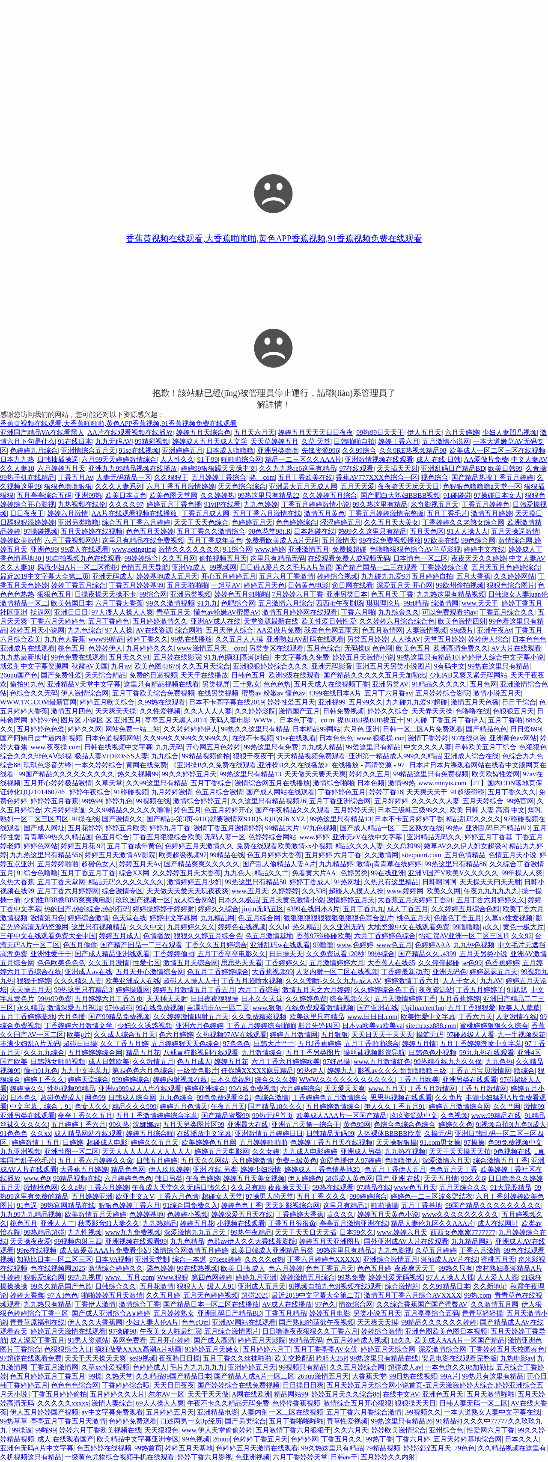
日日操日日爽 (303, 1385)
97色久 (325, 1304)
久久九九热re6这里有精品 (297, 468)
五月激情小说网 (446, 441)
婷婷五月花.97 (82, 846)
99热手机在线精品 (27, 477)
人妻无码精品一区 (123, 477)
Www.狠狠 (172, 1277)
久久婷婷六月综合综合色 (397, 621)
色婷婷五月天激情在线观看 (257, 1448)
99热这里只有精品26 (401, 1421)
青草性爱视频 (347, 1421)
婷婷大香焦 (27, 1295)
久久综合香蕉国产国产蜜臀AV (422, 1304)
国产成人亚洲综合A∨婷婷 (110, 1313)
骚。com (262, 477)
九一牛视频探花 (521, 1034)
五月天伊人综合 (229, 630)
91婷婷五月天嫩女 (212, 1349)
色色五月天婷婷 (150, 531)
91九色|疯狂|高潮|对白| (237, 657)
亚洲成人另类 (360, 1151)
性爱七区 (146, 962)
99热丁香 (379, 1439)
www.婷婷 (314, 837)
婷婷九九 (340, 1070)
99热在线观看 (333, 1187)
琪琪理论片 (383, 603)
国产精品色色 (486, 729)
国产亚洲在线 (377, 1007)
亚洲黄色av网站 (513, 738)
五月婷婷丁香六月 (78, 1124)
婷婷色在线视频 (242, 926)
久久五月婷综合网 (357, 1367)
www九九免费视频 (133, 1232)
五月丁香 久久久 (321, 1196)
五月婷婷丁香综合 (218, 477)
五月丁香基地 (421, 1205)
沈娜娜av (146, 1124)
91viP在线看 (222, 504)
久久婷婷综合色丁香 (384, 989)
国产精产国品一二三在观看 (376, 567)
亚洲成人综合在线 (471, 756)
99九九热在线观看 (486, 1052)
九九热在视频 (405, 1151)
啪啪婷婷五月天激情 (112, 1295)
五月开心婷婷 (170, 1340)
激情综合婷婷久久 (115, 1268)
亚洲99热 (88, 495)
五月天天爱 (357, 486)
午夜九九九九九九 (491, 890)
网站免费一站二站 (132, 729)
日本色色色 (529, 639)
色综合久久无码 (34, 693)
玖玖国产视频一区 (143, 899)
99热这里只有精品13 (250, 774)
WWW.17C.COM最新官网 (38, 702)
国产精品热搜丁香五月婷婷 (492, 477)
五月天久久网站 (205, 1160)
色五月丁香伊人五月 (395, 1169)
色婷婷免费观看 (133, 1421)
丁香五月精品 (285, 1313)
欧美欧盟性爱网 (496, 774)
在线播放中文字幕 (204, 1133)
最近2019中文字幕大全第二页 (44, 576)
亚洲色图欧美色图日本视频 (446, 1331)
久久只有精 (248, 1187)
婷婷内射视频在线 (180, 1079)
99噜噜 (323, 944)
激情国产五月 (299, 711)
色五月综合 (112, 837)
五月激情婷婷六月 (336, 962)
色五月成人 (194, 1061)
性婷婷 (10, 1277)
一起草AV (226, 585)
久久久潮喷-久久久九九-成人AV (333, 980)
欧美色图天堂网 (173, 495)
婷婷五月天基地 (189, 1448)
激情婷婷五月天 (351, 899)
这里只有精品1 (345, 1205)
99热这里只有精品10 (428, 657)
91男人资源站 (88, 1340)
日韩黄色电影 (308, 585)
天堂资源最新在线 (271, 621)
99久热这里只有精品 (332, 1448)
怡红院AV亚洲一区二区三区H (463, 935)
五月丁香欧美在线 (305, 477)
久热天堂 (119, 1376)
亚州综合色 (446, 1430)
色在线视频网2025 (57, 1268)
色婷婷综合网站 (272, 837)
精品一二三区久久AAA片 (303, 459)
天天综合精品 (105, 675)
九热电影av (517, 1358)
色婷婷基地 (146, 1214)
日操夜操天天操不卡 (105, 594)
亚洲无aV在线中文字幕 (368, 837)
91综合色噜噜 (37, 873)
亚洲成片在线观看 (27, 648)
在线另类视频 (217, 693)
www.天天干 (480, 603)
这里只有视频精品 (98, 926)
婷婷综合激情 (88, 917)
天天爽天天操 (115, 711)
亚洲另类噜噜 (277, 450)
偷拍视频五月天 (223, 558)
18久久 (401, 1340)
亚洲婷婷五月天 (252, 1367)
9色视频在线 (512, 1151)
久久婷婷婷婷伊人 (190, 729)
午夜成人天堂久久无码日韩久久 (180, 1187)
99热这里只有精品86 (455, 864)
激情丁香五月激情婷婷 (228, 828)
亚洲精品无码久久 (434, 837)
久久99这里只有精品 (157, 783)
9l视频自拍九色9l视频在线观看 (335, 1286)
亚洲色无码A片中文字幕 (37, 1448)
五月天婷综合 (482, 801)
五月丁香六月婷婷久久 (490, 899)
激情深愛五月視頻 (74, 1007)
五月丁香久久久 (512, 792)
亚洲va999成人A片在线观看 (140, 1088)
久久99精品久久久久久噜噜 (129, 810)
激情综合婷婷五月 (200, 801)
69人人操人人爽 (160, 1403)
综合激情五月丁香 (500, 1160)
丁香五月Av (75, 477)
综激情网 (445, 603)
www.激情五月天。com (211, 648)
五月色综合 (324, 648)
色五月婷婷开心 (228, 810)
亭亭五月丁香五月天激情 (68, 1421)
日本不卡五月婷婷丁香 (409, 819)
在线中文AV (401, 1394)
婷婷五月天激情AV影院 (120, 855)
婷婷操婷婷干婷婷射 (163, 908)
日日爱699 (525, 729)
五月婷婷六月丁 (267, 1349)
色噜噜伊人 (401, 1160)
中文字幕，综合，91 (40, 1106)
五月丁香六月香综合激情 (364, 1412)
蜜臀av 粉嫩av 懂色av (273, 693)
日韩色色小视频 (432, 1052)
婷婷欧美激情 (20, 540)
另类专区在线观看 (276, 648)
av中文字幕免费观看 (112, 1412)
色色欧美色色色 (61, 962)
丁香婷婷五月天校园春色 (507, 1349)
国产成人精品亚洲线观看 (112, 953)
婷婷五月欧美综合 (107, 702)
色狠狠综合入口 (68, 1349)
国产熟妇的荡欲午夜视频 (316, 1322)
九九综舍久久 (398, 612)
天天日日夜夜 (173, 1385)
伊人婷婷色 (305, 1178)
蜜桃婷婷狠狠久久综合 (494, 1025)
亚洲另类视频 (190, 594)
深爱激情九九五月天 (195, 1232)
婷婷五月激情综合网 (459, 1106)
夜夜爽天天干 (414, 1268)
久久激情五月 (153, 1061)
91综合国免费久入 (190, 1205)
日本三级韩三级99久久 (412, 810)
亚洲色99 (44, 549)
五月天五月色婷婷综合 (505, 567)
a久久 (491, 926)
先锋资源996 (320, 450)
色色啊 (382, 648)
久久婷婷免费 (306, 998)
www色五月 (394, 944)
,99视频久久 (423, 1412)
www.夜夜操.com (55, 747)
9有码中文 (449, 666)
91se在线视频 (139, 450)
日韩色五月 (248, 675)
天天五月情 (441, 1178)
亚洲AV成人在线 (216, 621)
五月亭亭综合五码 (44, 495)
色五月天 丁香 (392, 594)
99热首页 (148, 1448)
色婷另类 (354, 873)
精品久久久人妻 (359, 846)
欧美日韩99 (505, 468)
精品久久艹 (271, 873)
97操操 (474, 1142)
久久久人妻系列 (119, 486)
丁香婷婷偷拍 (173, 953)
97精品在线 (374, 1187)
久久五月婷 (163, 1295)
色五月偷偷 (80, 944)
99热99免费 (54, 998)
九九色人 (237, 873)
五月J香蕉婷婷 (319, 1043)
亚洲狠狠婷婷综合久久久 (270, 666)
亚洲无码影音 (331, 666)
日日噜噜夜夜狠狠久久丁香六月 (310, 1331)
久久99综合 (359, 450)
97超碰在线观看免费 (31, 1358)
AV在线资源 (154, 630)
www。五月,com (129, 1277)
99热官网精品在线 (67, 1205)
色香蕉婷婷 (502, 962)
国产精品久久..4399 (427, 953)
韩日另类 (168, 1178)
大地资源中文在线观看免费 (408, 926)
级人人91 (221, 1286)
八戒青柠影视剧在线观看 (200, 1052)
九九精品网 (217, 917)
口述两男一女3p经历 (191, 1421)
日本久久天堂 (262, 998)
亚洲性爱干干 (50, 953)
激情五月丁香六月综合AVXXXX (412, 1295)
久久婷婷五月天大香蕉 (186, 873)
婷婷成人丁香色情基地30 (322, 1169)
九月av (121, 666)
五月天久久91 (129, 657)
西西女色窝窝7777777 (462, 1232)
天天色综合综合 (242, 486)
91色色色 (13, 1133)
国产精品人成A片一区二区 (254, 1376)
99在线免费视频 (160, 1007)
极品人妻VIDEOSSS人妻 (111, 756)
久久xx (40, 1133)
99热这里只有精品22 (268, 495)
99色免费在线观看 (78, 657)
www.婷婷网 (405, 890)
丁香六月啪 (358, 612)
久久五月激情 (108, 962)
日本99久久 (357, 1232)
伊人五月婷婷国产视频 (44, 1412)
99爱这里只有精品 (373, 747)
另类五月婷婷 (367, 639)
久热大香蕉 (17, 882)
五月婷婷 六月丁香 (333, 855)
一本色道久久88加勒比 (459, 1367)
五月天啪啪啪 (187, 585)
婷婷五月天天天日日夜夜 (315, 432)
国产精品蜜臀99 (225, 1115)
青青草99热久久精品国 (58, 837)
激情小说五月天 (497, 693)
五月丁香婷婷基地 (27, 1016)
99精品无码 (306, 1340)
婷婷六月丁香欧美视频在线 (100, 1430)
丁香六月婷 (413, 1439)
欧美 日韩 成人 (243, 1268)
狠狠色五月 (54, 594)
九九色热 (499, 1061)
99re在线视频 (36, 1250)
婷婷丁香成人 (310, 882)
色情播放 (156, 935)
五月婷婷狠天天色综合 (185, 1043)
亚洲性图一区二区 (71, 1151)
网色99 (95, 1097)
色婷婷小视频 (187, 1214)
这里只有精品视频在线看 (161, 684)
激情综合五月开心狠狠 (357, 1403)
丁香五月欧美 (418, 1079)
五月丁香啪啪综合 (371, 1043)
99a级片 (462, 630)
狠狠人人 (190, 1286)
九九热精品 (160, 1223)
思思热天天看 (241, 962)
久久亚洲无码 (343, 926)
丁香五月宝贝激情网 (480, 1070)
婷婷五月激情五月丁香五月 (194, 989)
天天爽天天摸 (377, 1322)
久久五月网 (179, 558)
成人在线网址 (497, 1223)
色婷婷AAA (432, 944)
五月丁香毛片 (447, 513)
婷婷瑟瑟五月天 (494, 971)
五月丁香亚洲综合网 (340, 801)
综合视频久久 (350, 998)
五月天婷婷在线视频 (91, 531)
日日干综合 (519, 702)
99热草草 (13, 1421)
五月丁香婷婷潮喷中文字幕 (481, 1043)
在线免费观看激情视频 (319, 1007)
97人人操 (119, 630)
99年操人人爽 (521, 873)
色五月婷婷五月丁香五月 (47, 1376)
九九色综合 (85, 630)
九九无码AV (113, 441)
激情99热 (401, 783)
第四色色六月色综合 (143, 1070)
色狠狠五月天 (513, 711)
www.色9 (37, 1178)
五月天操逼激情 (515, 531)
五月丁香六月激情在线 (266, 513)
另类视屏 (215, 684)
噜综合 (524, 1070)
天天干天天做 (208, 1394)
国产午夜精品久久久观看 (293, 810)
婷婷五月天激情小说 (363, 657)
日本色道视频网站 (112, 738)
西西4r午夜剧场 (339, 603)
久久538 (314, 890)
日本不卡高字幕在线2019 (226, 702)
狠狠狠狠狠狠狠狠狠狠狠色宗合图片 (338, 917)
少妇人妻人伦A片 (152, 1322)
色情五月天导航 (145, 567)
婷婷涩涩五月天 (427, 1448)
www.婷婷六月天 (402, 1232)
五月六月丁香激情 (286, 576)
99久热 (119, 1124)
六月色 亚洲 (361, 729)
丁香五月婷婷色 (485, 504)
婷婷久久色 (455, 1124)
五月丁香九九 (363, 908)
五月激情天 (339, 540)
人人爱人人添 (497, 1277)
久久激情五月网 (494, 1304)
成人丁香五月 (407, 908)
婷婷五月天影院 (262, 1340)
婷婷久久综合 (387, 711)
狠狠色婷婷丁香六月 (129, 1205)
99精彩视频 (152, 441)
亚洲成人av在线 (88, 971)
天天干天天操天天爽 (95, 1358)
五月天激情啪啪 (491, 1394)
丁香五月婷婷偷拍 (59, 1394)
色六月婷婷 (176, 1034)
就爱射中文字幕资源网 (34, 666)
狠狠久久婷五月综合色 (208, 935)
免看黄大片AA (314, 873)
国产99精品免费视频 (119, 1016)
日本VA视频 (113, 1259)
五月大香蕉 (473, 576)
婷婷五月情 (419, 1043)
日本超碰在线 (314, 531)
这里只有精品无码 (277, 558)
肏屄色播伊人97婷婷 (350, 1160)
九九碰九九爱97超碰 (416, 702)
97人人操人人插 (450, 1277)
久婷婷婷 (285, 890)
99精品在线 (227, 855)
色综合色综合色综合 (404, 1124)
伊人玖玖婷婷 (169, 1169)
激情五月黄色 (324, 513)
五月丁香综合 (211, 783)
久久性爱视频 (160, 711)
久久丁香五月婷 (124, 1043)
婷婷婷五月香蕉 (54, 801)
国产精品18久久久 (275, 1106)
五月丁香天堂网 (61, 882)
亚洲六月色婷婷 (199, 1025)
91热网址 (347, 882)
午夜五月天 (228, 1106)
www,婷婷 (270, 549)
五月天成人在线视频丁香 (331, 684)
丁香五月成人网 (205, 513)
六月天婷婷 (462, 432)
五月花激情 (157, 1286)
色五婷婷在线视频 (104, 1448)
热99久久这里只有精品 (372, 531)
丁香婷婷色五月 (342, 792)
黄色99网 (357, 1124)
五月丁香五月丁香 (88, 873)
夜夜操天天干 (288, 1187)
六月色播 (71, 1016)
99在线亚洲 (388, 873)
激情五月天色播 (475, 702)
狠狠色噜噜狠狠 (68, 486)
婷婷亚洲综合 (205, 1088)
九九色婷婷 (261, 504)
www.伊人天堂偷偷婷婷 (217, 1430)
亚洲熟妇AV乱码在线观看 (305, 639)
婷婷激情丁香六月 (411, 980)
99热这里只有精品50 (255, 882)
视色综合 (434, 477)
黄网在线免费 (146, 765)
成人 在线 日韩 (438, 459)
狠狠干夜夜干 (253, 756)
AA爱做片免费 (486, 459)
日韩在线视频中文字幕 (118, 747)
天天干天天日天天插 (306, 1232)
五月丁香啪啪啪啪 (296, 1421)
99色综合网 (478, 540)
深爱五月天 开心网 (404, 585)
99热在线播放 (191, 639)
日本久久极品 (238, 899)
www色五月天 (415, 1187)
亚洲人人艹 (57, 1223)
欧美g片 (79, 1034)
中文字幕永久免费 (301, 657)
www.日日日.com (372, 1016)
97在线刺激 (469, 738)
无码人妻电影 (229, 720)
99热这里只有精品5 (345, 1250)
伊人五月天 (424, 432)
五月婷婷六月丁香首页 (108, 998)
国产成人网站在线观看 (280, 792)
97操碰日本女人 (498, 495)
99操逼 (22, 1430)
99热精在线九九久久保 (448, 1061)
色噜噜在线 (473, 711)
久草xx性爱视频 (509, 917)
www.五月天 (250, 890)
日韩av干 (344, 1457)
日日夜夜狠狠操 (214, 998)
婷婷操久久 (27, 1088)
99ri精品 (415, 603)
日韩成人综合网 (132, 1097)
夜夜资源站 (436, 989)
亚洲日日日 (71, 612)
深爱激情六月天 (446, 1160)
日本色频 (370, 783)
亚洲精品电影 (217, 1412)
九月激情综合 (262, 1052)
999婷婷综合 (131, 1079)
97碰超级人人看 (470, 1034)
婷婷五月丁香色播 (173, 504)
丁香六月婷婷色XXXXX (323, 1259)
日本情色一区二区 (420, 558)
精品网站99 (291, 1394)
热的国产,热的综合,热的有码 (87, 908)
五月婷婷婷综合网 (95, 1052)
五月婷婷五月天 (170, 1412)
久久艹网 (507, 1106)
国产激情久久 (122, 819)
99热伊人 (310, 1070)
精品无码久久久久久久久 (126, 882)
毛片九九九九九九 (197, 1367)
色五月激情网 (382, 630)
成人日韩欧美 (108, 1061)
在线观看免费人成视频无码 (349, 558)
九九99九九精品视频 (31, 1214)
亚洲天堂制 (152, 1259)
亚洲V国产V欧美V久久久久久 (453, 873)
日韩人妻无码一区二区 (473, 1403)
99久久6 (473, 1178)
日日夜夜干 (27, 513)
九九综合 (165, 756)
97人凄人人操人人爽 (122, 612)
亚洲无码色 (449, 971)
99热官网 (520, 801)
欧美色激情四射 (462, 621)
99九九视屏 (85, 1277)
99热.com (477, 1295)
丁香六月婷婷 (108, 1187)
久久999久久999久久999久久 (186, 738)
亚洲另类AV (390, 684)
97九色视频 (319, 828)
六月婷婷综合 (300, 1088)
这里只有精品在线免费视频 (143, 540)
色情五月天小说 (512, 855)
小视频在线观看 (241, 1223)
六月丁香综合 (258, 989)
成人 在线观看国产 (65, 1439)
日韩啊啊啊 (439, 882)
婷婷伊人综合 (488, 639)
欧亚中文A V (135, 1196)
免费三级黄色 (296, 1160)
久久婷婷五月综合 (329, 495)
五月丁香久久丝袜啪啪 (237, 1358)
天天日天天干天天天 (382, 1034)
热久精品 (306, 926)
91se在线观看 (296, 738)
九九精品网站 (471, 1241)
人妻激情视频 (426, 630)
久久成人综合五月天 (124, 1034)
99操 (95, 1376)
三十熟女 (246, 684)
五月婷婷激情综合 (333, 1106)
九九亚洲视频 (20, 1151)
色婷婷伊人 (105, 648)
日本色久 (23, 1097)
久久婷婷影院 (255, 711)
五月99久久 (365, 702)
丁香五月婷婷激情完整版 (386, 513)
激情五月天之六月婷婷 (316, 989)
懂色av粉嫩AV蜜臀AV (226, 612)
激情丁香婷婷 (428, 738)
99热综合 (381, 953)
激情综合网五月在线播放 (272, 783)
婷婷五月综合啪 (150, 1133)
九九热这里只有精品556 (46, 855)
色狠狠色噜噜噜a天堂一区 (482, 486)
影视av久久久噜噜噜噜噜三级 (401, 1070)
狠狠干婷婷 (34, 980)
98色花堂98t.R (269, 531)
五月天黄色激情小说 (293, 899)
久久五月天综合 (206, 666)
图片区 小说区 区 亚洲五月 (101, 720)
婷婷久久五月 (369, 774)
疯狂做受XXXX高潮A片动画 (138, 1349)
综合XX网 (134, 873)
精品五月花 (143, 1052)
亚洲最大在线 (247, 1124)
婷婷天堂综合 (88, 1079)
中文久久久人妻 (428, 747)
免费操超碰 (349, 549)
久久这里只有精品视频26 (268, 801)
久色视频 (454, 1115)
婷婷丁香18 (386, 792)
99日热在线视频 (413, 1376)
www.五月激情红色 (382, 1061)
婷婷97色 (44, 720)
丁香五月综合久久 (507, 612)
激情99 (534, 1106)
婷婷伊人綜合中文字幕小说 (503, 657)
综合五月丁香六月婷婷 (136, 522)
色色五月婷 (374, 1268)
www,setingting (133, 549)
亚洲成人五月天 (262, 1286)
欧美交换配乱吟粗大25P (310, 1358)
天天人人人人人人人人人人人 (146, 1151)
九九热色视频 (473, 944)
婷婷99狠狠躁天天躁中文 (218, 468)
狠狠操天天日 (415, 1403)
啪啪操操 (384, 1205)
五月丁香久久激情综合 (211, 531)
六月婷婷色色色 (128, 1178)
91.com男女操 (440, 1142)
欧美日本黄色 (125, 495)
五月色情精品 (464, 855)
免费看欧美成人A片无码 (282, 540)
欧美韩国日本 (71, 603)
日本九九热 (17, 459)
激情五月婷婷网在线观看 (299, 612)
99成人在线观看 (85, 549)
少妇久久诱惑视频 (144, 1025)
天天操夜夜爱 (30, 1241)
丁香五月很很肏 (292, 1223)
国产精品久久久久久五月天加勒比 (374, 675)
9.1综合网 (237, 549)
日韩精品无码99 (330, 1133)
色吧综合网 (238, 603)
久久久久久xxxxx (63, 1403)
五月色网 (483, 684)
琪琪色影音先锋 (47, 765)
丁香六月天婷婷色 (57, 621)
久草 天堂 (316, 441)
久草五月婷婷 (435, 1250)
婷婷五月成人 (119, 935)
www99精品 (106, 639)
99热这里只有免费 (271, 747)
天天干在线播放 (204, 675)
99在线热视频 (197, 1268)
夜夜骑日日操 (179, 1358)
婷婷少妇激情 (260, 1169)
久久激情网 (381, 855)
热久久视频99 (137, 774)
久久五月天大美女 (391, 522)
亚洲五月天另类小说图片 (393, 666)
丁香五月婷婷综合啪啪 (260, 1025)
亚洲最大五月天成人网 (303, 486)
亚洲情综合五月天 (88, 450)
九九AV (491, 980)
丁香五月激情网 (432, 1088)
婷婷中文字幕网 (173, 917)
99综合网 (153, 594)
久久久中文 (146, 926)
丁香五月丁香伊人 (457, 720)
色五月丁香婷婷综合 (218, 971)
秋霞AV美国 (89, 666)
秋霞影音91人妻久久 (109, 1223)
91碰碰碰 (457, 495)
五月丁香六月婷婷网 (68, 890)
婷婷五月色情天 (184, 1106)
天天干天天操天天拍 (460, 1151)
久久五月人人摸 (239, 639)
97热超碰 (119, 1007)
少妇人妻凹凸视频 (509, 432)
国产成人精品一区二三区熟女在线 (391, 828)
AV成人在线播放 (287, 1304)
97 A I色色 (62, 1295)
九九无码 (169, 747)
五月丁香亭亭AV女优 (325, 1349)
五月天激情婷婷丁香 (405, 998)
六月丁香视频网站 (71, 540)
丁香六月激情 (479, 1250)
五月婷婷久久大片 (117, 1394)
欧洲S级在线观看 (294, 675)
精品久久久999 (134, 1106)
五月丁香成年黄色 (215, 540)
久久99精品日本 (446, 1286)
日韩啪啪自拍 (354, 441)
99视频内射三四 (78, 1241)
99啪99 (45, 1430)
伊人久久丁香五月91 (395, 1106)
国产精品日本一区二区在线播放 (211, 1304)
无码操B (356, 648)
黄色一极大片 (523, 926)
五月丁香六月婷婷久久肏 (95, 1160)
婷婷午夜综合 (89, 792)
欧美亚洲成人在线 (132, 980)
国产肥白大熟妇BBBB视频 (400, 495)
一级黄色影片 (197, 1070)
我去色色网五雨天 (331, 630)
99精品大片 (282, 828)
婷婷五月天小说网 (37, 630)
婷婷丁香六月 (398, 441)
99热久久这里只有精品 (255, 729)
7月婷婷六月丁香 (297, 594)
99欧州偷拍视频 (460, 585)
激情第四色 (47, 917)
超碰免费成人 (60, 1097)
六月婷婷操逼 (64, 810)
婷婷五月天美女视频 (254, 1178)
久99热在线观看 (161, 702)
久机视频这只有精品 (31, 1457)
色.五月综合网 (259, 917)
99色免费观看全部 (224, 1097)
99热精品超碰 (44, 1232)
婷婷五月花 (231, 1061)
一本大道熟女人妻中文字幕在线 (492, 1412)
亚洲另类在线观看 (469, 1079)
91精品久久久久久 (438, 684)
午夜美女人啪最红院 (170, 1331)
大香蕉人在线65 (391, 962)
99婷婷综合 (141, 558)
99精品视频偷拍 (206, 756)
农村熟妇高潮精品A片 (509, 1268)
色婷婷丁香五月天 (260, 1439)
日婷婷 (73, 1142)
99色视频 (196, 1439)
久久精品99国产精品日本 (173, 1376)
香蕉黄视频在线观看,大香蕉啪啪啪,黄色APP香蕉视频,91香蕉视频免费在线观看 (274, 238)
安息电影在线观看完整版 (459, 1358)
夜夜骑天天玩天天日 (408, 486)
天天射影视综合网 (292, 1205)
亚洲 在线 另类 (215, 1169)
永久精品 (30, 1007)
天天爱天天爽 (344, 1088)
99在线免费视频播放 (390, 540)
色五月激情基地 (269, 935)
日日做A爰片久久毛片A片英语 (286, 567)
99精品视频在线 (77, 1178)
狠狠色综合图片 (511, 585)
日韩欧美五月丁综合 (485, 747)
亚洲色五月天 (442, 1394)
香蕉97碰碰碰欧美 (323, 935)
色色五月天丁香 (453, 1169)
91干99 (207, 459)
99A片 (449, 1376)
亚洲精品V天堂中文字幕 (84, 684)
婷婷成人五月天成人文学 (209, 441)
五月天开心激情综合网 (150, 971)
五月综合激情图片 (231, 1331)
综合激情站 (402, 1286)
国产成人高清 (214, 1340)
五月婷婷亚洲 (92, 1196)
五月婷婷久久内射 (387, 1457)
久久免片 (448, 1097)
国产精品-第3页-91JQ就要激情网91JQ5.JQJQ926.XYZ (226, 819)
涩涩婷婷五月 (340, 522)
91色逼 (27, 1205)
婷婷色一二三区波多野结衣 (431, 1196)
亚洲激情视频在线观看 (379, 459)
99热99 (91, 801)
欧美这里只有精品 (316, 1016)
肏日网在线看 (352, 585)
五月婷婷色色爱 (41, 729)
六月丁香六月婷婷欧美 (285, 1061)
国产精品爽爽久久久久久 (201, 864)
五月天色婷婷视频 (210, 1295)
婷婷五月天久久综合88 (345, 1394)
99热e (454, 828)
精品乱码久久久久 (473, 819)
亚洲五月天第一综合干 (305, 1124)
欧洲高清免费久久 (460, 648)
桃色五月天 (413, 917)
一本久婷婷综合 (98, 765)
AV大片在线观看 (516, 648)
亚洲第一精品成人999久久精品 (394, 756)
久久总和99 (403, 846)
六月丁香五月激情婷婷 (180, 486)
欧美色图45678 (156, 666)
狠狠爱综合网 (44, 1277)
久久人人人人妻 (208, 711)
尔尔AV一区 (166, 1394)
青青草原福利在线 (37, 1322)
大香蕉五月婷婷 (84, 1169)
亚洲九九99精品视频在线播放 (132, 468)
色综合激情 (271, 1097)
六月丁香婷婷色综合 (385, 935)
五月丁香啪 (505, 720)
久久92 (521, 935)
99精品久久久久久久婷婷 (439, 1322)
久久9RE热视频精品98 (412, 450)
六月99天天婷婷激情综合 (119, 459)
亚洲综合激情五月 (390, 1259)
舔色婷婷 (160, 1268)
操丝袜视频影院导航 (374, 1052)
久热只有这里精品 (391, 882)
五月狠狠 (334, 1034)
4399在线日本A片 (335, 693)
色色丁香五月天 (330, 1268)
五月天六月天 (254, 432)
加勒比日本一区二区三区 (54, 1259)
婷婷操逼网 (133, 989)
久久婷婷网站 (514, 576)
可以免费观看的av (449, 612)
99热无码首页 (272, 1115)
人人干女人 (459, 980)
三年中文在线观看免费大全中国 (48, 935)
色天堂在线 (129, 917)
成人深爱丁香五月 (37, 1340)
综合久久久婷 (275, 1079)
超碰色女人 (98, 864)
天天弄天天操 (432, 711)
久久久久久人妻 (435, 801)
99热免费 (351, 1277)
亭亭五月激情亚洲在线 (353, 1223)
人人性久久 (177, 459)
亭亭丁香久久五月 (85, 1115)
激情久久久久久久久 (189, 549)
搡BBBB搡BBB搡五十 (370, 720)
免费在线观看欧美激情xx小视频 (284, 846)
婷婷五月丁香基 (488, 837)
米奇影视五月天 (435, 504)
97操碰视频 (41, 531)
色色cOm (195, 1322)
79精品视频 (383, 1448)
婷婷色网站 (41, 846)
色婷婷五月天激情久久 (199, 846)
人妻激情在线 (516, 1016)
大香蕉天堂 (369, 1376)
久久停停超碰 (438, 962)
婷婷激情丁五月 (36, 1142)
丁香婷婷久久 (285, 962)
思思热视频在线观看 (401, 1097)
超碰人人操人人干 (190, 980)
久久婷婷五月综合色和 (465, 908)
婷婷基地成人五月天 (167, 576)
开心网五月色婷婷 (213, 747)
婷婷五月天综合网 (387, 1349)
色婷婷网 (304, 1439)
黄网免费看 (129, 1340)
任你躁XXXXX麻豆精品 (257, 1070)
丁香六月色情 (178, 1196)
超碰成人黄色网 (349, 1178)
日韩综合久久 (115, 1286)
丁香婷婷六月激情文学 (79, 1025)
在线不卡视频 (252, 738)
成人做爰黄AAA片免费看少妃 (105, 1250)
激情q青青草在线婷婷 (388, 864)
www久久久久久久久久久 (460, 1214)
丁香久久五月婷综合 (216, 944)
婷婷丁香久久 (147, 639)
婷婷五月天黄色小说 (388, 1214)
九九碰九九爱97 (385, 576)
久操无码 (438, 1133)
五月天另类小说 (483, 953)
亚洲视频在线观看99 (136, 1241)
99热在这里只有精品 (499, 666)
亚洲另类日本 (346, 594)
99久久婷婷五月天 (189, 774)
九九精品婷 (336, 864)
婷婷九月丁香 (170, 828)
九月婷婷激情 (171, 792)
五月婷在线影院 (177, 657)
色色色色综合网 (75, 1385)
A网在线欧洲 (251, 1394)
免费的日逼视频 (153, 675)
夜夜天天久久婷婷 (478, 558)
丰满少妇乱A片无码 (30, 1043)
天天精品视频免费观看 (311, 756)
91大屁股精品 (510, 1187)
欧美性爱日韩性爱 (328, 621)
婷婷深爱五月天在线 (242, 1214)
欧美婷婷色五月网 (209, 1142)
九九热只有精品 (47, 1304)
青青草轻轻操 (482, 1313)
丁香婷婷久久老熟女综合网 (463, 522)
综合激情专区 (122, 890)
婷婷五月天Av (140, 864)
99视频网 (223, 567)
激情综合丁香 (139, 1304)
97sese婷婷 (225, 1259)
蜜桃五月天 (498, 1259)
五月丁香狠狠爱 (471, 1007)
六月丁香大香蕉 (119, 603)
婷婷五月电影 (329, 1313)
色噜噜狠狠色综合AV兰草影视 (415, 549)
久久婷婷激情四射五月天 (191, 1016)
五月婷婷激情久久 (160, 621)
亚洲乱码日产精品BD (453, 468)
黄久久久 (340, 1214)
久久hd (279, 926)
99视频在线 (153, 801)
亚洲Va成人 (189, 567)
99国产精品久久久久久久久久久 (66, 774)
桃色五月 (71, 648)
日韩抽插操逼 (57, 459)
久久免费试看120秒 (335, 953)
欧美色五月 (413, 648)
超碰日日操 (80, 1043)
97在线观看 (356, 468)
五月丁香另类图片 (313, 1052)
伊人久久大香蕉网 (95, 1322)
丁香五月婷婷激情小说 (315, 504)
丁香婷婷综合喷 (444, 567)
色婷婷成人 (150, 1367)
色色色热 (277, 684)
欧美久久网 (443, 890)
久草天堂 (108, 783)
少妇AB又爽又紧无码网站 (468, 675)
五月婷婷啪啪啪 (263, 1142)
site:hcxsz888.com (431, 1025)
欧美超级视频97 (183, 855)
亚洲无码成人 (112, 576)
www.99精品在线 (496, 1115)
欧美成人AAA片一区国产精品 (341, 1115)
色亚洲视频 (252, 1457)
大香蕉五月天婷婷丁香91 (415, 899)
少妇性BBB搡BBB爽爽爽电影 (68, 899)
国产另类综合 (245, 1421)
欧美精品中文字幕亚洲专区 (138, 1439)
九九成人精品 (321, 747)
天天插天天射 (397, 468)
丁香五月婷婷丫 (480, 989)
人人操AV (405, 639)
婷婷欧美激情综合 (398, 1430)
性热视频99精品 (71, 1088)
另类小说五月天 (377, 1313)
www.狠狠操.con (381, 738)
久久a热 (72, 1187)
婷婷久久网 (85, 729)
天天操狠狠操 (396, 1142)
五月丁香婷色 (108, 621)
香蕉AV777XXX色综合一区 (377, 477)
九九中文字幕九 (85, 1070)
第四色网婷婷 (211, 1277)
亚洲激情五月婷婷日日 (269, 1133)
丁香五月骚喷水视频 (252, 980)
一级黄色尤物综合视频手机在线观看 (119, 1457)
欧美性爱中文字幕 (428, 1016)
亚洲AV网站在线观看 (244, 1322)
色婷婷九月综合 (34, 450)
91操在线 (85, 819)
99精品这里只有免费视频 (430, 774)
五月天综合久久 (463, 1187)
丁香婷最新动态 (405, 971)
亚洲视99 (331, 702)
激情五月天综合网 (190, 962)
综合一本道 (189, 1259)
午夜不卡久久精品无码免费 (228, 1403)
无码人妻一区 (224, 837)
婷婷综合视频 (337, 576)
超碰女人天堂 (222, 1196)
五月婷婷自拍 (432, 576)
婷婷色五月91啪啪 (241, 594)
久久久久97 (126, 504)
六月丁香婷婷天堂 (300, 1457)
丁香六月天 (476, 1016)
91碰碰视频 (131, 792)
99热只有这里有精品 (493, 1376)
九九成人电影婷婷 (310, 1151)
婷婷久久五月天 (155, 1142)
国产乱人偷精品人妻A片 (279, 864)
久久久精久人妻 (78, 980)
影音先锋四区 (318, 1025)
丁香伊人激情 (95, 1304)
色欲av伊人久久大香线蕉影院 (251, 1241)
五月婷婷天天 (354, 810)
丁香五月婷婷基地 (136, 585)
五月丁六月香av (388, 693)
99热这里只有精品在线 (384, 1358)
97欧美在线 (441, 540)
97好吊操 (336, 1061)
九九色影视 (395, 1250)
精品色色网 (128, 1169)
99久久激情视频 (170, 603)
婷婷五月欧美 (125, 828)
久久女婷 (266, 1151)
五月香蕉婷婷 (459, 998)
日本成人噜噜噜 (230, 450)
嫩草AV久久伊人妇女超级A (465, 846)
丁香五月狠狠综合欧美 (167, 837)
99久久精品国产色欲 (61, 1286)
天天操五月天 (30, 989)
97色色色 (236, 1043)
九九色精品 (187, 1241)
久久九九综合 (44, 1052)
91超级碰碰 (467, 792)
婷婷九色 (119, 801)
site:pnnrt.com (421, 855)
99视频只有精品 (303, 1367)
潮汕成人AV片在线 (449, 1259)
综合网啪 (189, 630)
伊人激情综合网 (85, 693)
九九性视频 (85, 1232)
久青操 (536, 468)
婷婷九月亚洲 (256, 1277)
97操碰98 (122, 1331)
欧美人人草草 (519, 1007)
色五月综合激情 (219, 792)
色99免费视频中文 (515, 1142)
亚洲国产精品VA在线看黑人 (42, 432)
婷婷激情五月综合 (307, 1277)
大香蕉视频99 (272, 971)
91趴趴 (517, 989)
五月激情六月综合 (285, 603)
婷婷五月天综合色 (203, 432)
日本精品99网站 (316, 729)
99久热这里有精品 (380, 504)
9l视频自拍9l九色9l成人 (511, 1124)
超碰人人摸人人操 (356, 890)
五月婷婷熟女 (173, 1313)
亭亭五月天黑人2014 (175, 720)
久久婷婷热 (217, 495)
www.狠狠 (268, 1007)
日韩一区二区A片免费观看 (423, 729)
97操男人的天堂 (270, 1196)
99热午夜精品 (251, 1232)
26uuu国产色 (19, 675)
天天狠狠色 (161, 1430)
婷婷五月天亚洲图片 (329, 1241)
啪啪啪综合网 (241, 459)
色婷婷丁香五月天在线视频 (331, 1142)
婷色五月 (187, 810)
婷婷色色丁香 (241, 1205)
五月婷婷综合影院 (442, 693)
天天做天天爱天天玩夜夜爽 (187, 890)
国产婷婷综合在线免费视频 (238, 1385)
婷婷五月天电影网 (221, 1151)
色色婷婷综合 (296, 522)
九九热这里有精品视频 (451, 594)
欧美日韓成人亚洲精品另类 (272, 1250)
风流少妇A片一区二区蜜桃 (77, 567)
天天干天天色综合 (201, 522)
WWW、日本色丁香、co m (293, 720)
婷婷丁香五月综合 (78, 585)
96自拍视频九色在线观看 (83, 558)
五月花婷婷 (85, 828)
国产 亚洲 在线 (398, 1178)
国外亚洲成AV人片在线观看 (406, 1241)
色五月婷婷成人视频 (357, 1340)
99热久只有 (455, 1268)
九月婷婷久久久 (150, 648)
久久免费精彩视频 (259, 1016)
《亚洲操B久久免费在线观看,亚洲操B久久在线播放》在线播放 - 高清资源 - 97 (288, 765)
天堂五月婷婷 (444, 639)
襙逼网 (40, 612)
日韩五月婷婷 (156, 1160)
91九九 (207, 603)
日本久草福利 (231, 1079)
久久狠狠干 (171, 477)
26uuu (221, 1439)
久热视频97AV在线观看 (231, 1034)
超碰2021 (254, 1295)
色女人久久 (91, 1106)
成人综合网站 (194, 899)
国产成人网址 (44, 828)
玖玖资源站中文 (414, 1115)
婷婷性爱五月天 (291, 702)
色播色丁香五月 (458, 917)
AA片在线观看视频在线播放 (130, 432)
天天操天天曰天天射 (490, 882)
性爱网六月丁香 (491, 1430)
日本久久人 (522, 1439)
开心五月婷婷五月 (228, 576)
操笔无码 (430, 1034)
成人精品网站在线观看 (88, 1133)
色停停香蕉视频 (296, 1403)
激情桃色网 (41, 1187)
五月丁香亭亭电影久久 (231, 953)
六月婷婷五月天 (61, 468)
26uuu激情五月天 (323, 1376)
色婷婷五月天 (252, 522)
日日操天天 (286, 953)
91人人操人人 (467, 531)
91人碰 (417, 720)
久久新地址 (490, 1286)
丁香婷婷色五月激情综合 (329, 1097)
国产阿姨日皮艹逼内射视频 (41, 738)
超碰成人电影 (107, 1142)
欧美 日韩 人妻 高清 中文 (487, 810)
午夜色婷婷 (203, 1178)
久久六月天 (351, 1430)
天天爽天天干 (426, 792)
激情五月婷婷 (491, 513)
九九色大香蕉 (64, 639)
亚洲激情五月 (308, 549)
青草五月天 (173, 612)
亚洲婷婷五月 (182, 450)
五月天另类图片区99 (193, 1124)
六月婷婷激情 (252, 1160)
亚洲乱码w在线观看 (280, 944)
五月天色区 (427, 531)
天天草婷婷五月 (274, 441)
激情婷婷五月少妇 (194, 882)
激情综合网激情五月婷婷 (190, 1250)
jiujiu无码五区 (263, 908)
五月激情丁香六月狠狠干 (293, 1430)
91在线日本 (75, 441)
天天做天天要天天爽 (315, 774)
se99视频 (142, 1358)
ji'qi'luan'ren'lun (422, 1007)
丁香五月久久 (341, 1439)
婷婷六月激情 (67, 513)
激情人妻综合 (112, 1403)
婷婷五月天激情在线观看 (68, 1331)
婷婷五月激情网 (294, 1034)
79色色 (464, 1448)
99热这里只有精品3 (83, 989)
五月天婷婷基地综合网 (467, 1439)
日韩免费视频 (343, 711)
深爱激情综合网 (442, 1349)
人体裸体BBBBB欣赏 (389, 1133)
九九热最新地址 (24, 657)
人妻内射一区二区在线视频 (337, 971)
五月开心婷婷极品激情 (58, 783)
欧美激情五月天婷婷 (95, 1214)
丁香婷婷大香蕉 (300, 1214)
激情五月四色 (71, 711)
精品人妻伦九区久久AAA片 (432, 1223)
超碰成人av (405, 1367)
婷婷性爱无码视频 (395, 1277)
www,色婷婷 (355, 944)
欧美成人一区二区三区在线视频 (497, 450)
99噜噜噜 (466, 926)
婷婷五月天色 (264, 585)
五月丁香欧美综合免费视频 (153, 693)
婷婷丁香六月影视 (204, 1457)
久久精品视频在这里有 (512, 1448)
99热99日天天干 (380, 432)
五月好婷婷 (391, 801)
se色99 (472, 962)
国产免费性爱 (61, 675)
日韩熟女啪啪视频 (57, 1061)
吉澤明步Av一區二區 (218, 1007)
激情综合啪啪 (333, 783)
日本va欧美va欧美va (372, 1025)
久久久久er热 (264, 1259)
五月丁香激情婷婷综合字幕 (157, 1115)
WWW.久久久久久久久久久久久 (347, 1079)
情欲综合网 (356, 1304)
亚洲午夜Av (494, 630)
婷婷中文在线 (484, 549)
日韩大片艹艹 (274, 1043)
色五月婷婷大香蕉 (274, 855)
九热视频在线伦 (82, 504)
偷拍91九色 (27, 684)
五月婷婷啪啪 (57, 864)
